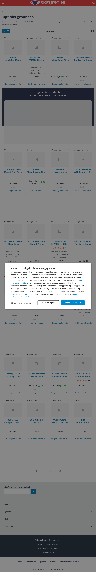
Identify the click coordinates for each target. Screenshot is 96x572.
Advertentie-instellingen (20, 294)
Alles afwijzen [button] (48, 303)
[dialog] (48, 286)
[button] (21, 303)
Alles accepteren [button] (73, 303)
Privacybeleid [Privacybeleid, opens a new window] (26, 297)
